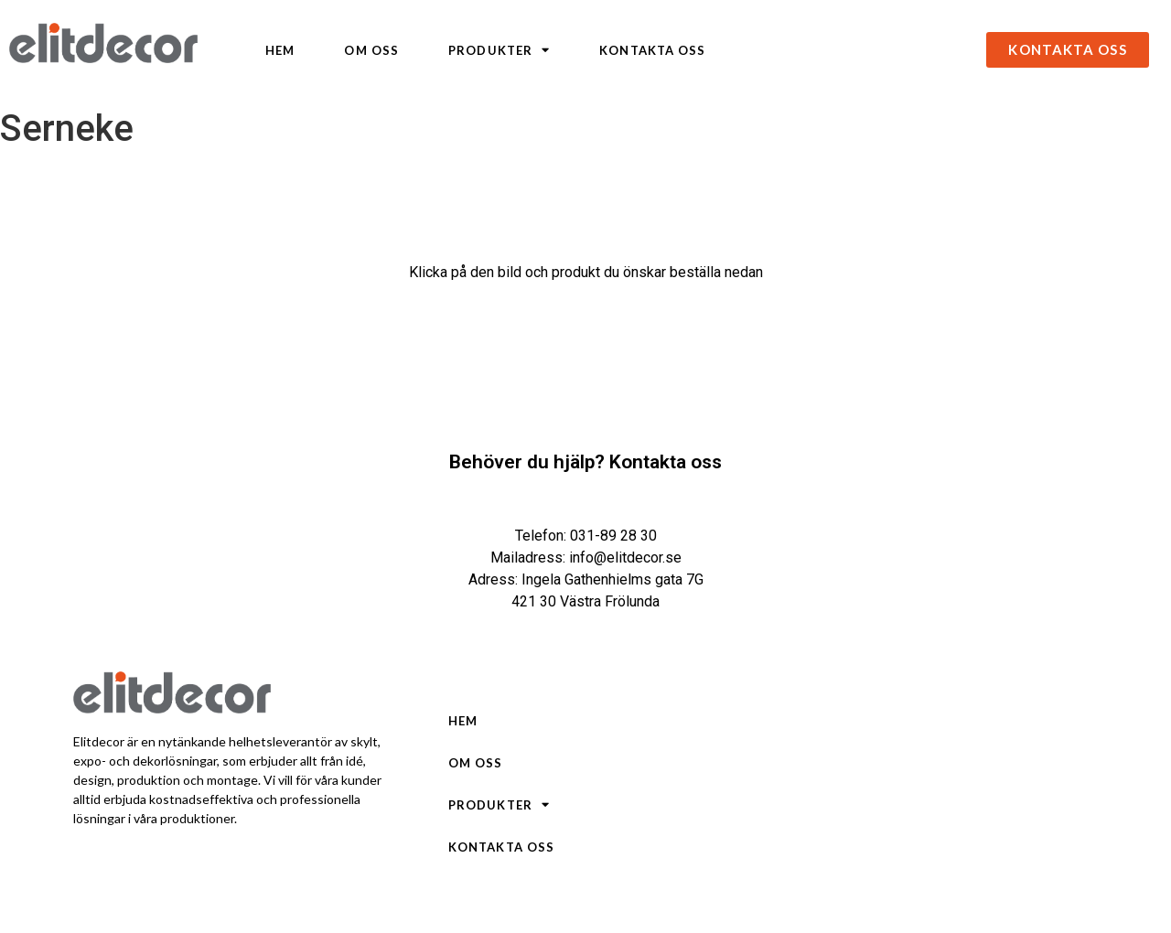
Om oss (371, 50)
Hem (280, 50)
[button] (1067, 50)
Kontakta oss (652, 50)
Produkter (499, 50)
